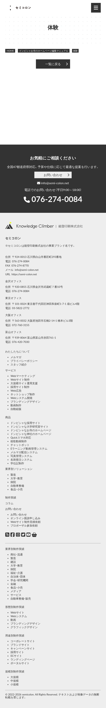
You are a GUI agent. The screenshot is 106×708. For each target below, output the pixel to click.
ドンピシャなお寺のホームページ (30, 430)
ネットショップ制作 (22, 394)
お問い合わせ (53, 175)
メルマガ (15, 357)
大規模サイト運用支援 (24, 383)
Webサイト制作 (20, 379)
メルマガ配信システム (24, 452)
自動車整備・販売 (20, 598)
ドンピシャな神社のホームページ (30, 433)
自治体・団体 (17, 576)
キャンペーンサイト (22, 648)
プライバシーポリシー (24, 360)
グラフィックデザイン (24, 627)
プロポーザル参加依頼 (24, 525)
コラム (9, 503)
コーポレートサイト (22, 641)
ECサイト (16, 655)
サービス (10, 370)
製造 (13, 474)
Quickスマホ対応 (20, 437)
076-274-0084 (56, 199)
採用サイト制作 (20, 387)
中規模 (14, 680)
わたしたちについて (17, 351)
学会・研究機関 (19, 580)
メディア (15, 591)
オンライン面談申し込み (25, 518)
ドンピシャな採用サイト (25, 422)
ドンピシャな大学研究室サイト (29, 426)
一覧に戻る (53, 64)
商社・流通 (16, 554)
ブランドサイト (20, 644)
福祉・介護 (16, 572)
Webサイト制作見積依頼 (25, 521)
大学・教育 (16, 478)
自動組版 (15, 409)
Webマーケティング (22, 375)
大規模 (14, 677)
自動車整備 (17, 485)
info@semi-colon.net (53, 183)
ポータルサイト (20, 663)
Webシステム (18, 616)
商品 (8, 417)
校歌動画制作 (18, 441)
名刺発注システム (21, 459)
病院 (13, 482)
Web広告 (15, 390)
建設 (13, 561)
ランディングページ (22, 659)
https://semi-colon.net (24, 274)
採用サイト (17, 652)
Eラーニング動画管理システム (28, 448)
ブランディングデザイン (25, 401)
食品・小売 (16, 489)
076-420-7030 (20, 341)
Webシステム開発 (21, 398)
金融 (13, 583)
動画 (13, 619)
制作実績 (10, 497)
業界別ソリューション (18, 468)
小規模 (14, 684)
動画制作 (15, 405)
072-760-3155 (20, 325)
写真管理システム (21, 456)
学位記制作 (17, 463)
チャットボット (20, 444)
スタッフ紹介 (18, 364)
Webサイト (17, 612)
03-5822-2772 (20, 308)
